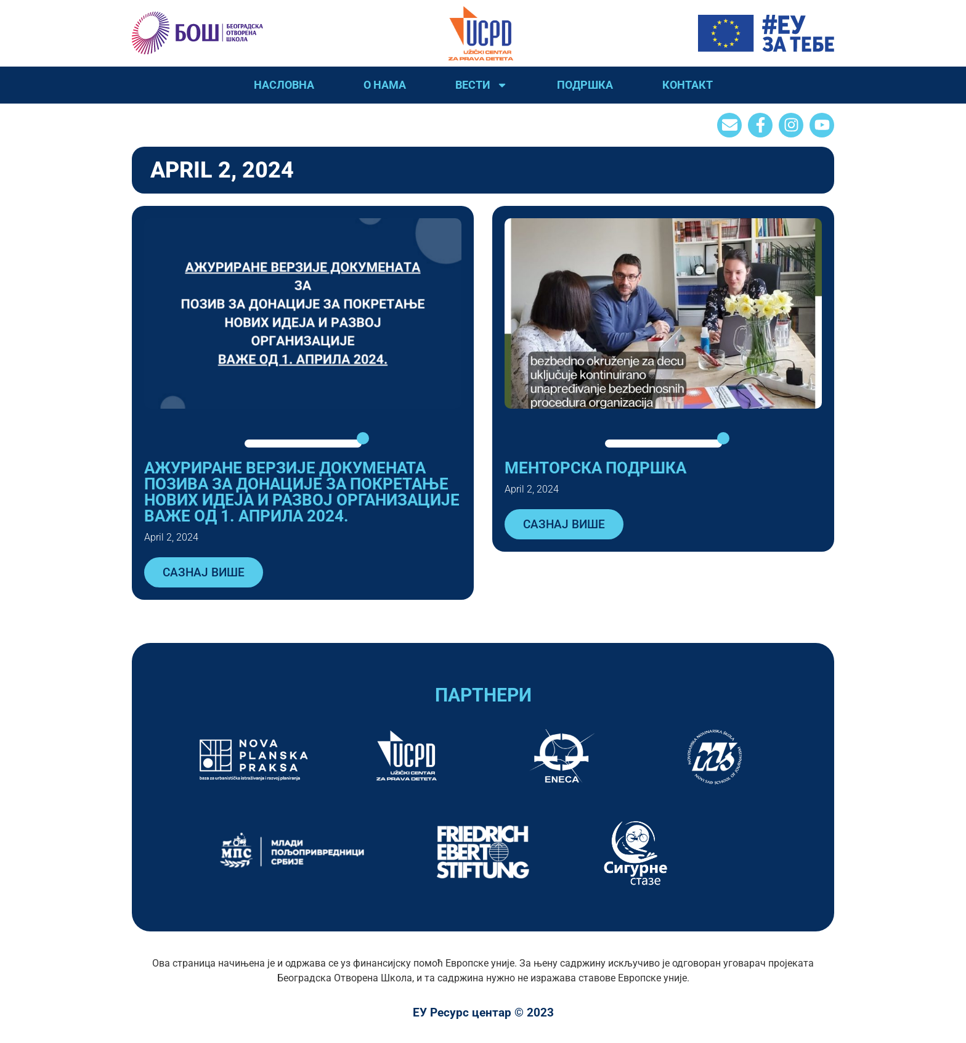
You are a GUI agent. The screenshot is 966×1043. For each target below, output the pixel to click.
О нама (384, 84)
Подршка (585, 84)
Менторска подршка (595, 468)
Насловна (284, 84)
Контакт (687, 84)
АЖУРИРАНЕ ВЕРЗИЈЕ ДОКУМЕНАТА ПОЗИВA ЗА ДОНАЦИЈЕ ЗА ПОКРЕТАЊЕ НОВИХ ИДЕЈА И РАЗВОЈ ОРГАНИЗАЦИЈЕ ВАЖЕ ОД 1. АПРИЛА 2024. (302, 492)
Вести (481, 85)
